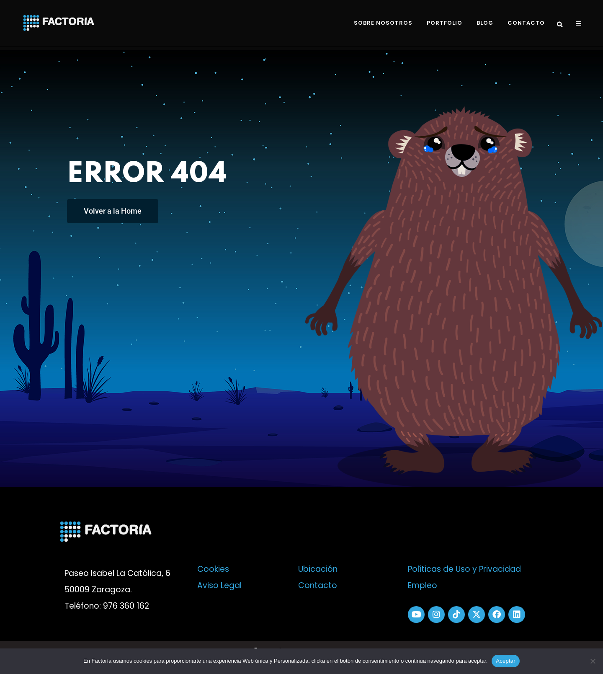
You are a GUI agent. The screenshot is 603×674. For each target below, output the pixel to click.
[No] (592, 661)
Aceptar (505, 661)
